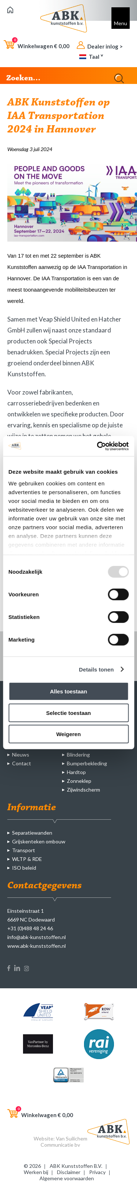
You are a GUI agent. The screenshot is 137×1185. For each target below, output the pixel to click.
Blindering (78, 754)
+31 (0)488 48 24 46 (30, 928)
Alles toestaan (68, 691)
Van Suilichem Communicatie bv (64, 1141)
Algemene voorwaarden (66, 1178)
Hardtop (76, 772)
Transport (23, 850)
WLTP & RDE (27, 859)
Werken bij (36, 1172)
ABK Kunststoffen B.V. (76, 1166)
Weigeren (68, 734)
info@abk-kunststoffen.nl (36, 937)
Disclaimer (68, 1172)
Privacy (97, 1172)
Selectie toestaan (68, 712)
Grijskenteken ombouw (38, 841)
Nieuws (20, 754)
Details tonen (96, 669)
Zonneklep (79, 781)
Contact (21, 763)
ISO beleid (24, 868)
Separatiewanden (32, 833)
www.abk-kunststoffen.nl (36, 946)
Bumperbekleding (87, 763)
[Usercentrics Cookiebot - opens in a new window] (97, 446)
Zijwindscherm (83, 789)
